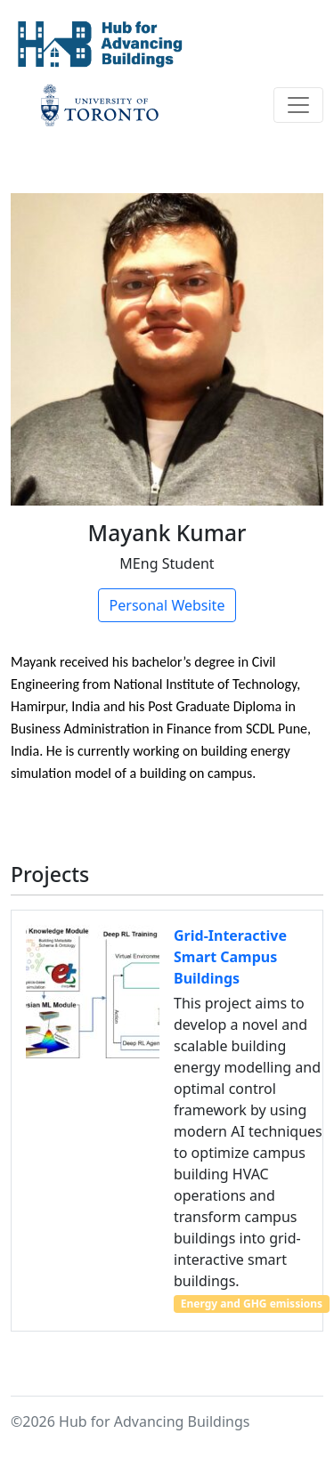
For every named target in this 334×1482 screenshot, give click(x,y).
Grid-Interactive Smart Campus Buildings (230, 957)
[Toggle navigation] (298, 105)
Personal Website (167, 605)
